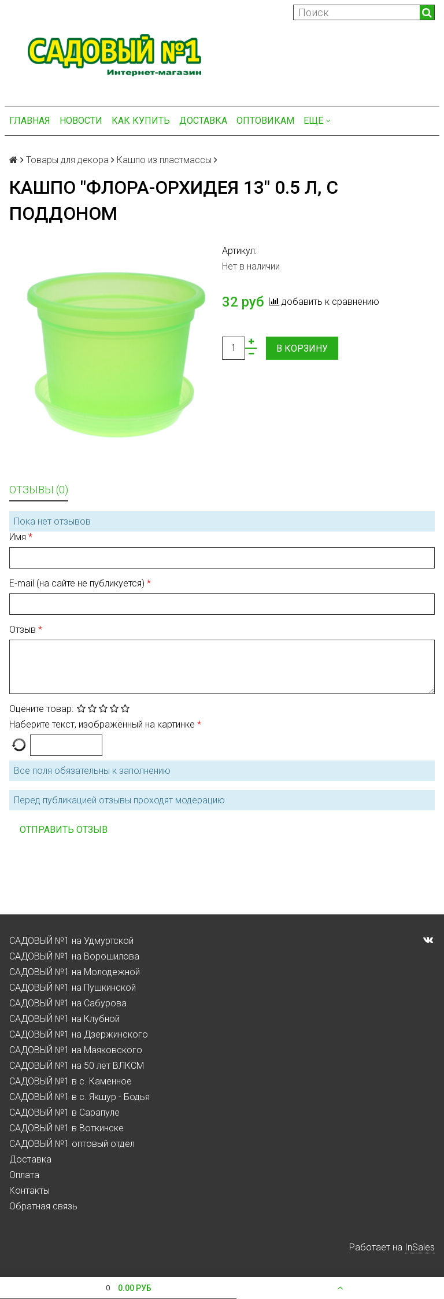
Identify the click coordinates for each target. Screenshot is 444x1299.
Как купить (141, 120)
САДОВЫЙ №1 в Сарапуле (64, 1112)
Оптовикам (265, 120)
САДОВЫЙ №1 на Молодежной (74, 971)
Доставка (203, 120)
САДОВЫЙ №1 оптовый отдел (72, 1143)
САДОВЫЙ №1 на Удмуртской (71, 940)
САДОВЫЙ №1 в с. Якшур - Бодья (79, 1096)
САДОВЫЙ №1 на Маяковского (75, 1050)
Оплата (24, 1174)
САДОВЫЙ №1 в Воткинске (66, 1128)
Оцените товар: (41, 708)
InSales (420, 1247)
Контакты (29, 1190)
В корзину (302, 348)
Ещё (317, 120)
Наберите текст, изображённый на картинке (103, 724)
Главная (29, 120)
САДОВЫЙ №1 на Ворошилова (74, 956)
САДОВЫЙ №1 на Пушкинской (72, 987)
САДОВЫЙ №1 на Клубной (64, 1018)
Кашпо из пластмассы (164, 159)
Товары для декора (67, 159)
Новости (81, 120)
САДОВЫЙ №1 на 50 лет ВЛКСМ (76, 1065)
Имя (18, 537)
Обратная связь (43, 1206)
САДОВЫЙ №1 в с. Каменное (70, 1081)
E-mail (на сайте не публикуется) (78, 583)
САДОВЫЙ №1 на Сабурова (68, 1003)
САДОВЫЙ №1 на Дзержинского (78, 1034)
